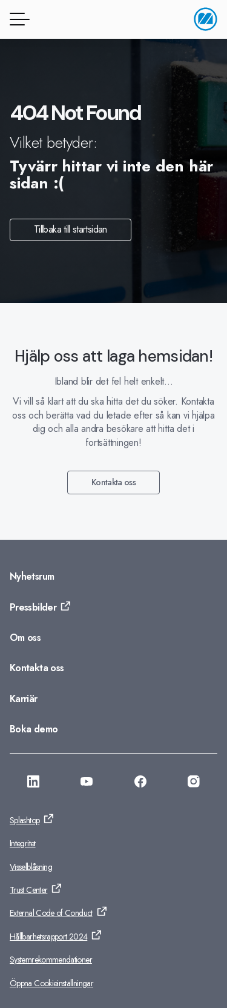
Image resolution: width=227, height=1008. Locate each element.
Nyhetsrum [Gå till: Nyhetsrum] (32, 576)
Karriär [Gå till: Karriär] (24, 699)
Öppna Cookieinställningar (51, 983)
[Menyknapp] (17, 19)
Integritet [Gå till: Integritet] (23, 843)
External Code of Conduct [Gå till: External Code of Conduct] (51, 913)
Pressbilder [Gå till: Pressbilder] (33, 607)
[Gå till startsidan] (205, 19)
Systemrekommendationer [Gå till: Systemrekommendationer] (51, 959)
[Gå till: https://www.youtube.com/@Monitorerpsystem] (87, 783)
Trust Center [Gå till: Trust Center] (28, 890)
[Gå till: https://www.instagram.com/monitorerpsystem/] (194, 783)
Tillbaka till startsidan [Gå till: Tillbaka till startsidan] (70, 229)
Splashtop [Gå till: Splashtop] (24, 820)
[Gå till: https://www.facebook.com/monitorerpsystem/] (140, 783)
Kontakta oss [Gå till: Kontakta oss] (113, 482)
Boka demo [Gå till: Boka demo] (34, 729)
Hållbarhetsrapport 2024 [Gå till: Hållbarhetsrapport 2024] (48, 936)
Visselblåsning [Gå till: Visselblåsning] (31, 867)
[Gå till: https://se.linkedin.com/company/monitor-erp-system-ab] (33, 783)
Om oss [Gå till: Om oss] (25, 638)
